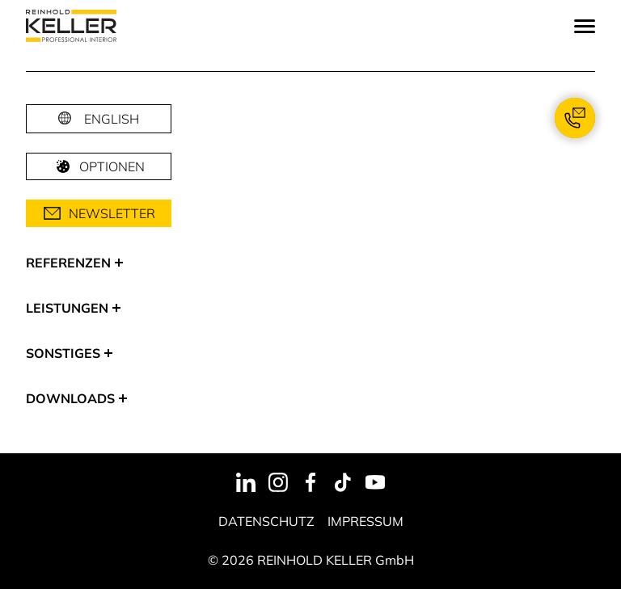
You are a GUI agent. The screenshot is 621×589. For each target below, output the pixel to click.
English (111, 119)
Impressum (365, 521)
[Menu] (584, 26)
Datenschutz (266, 521)
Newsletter (99, 213)
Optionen (99, 166)
